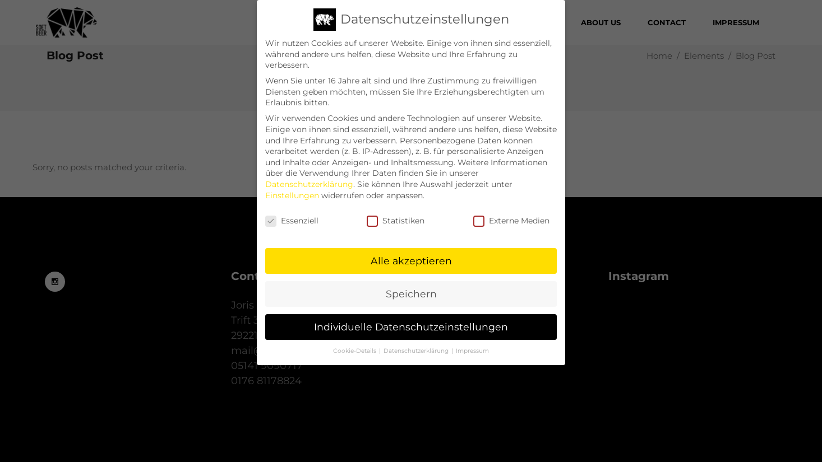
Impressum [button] (472, 348)
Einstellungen (292, 193)
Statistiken (395, 218)
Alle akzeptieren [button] (411, 258)
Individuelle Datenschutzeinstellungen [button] (411, 324)
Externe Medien (511, 218)
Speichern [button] (411, 291)
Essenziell (291, 218)
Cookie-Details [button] (355, 348)
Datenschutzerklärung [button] (417, 348)
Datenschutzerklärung (309, 181)
